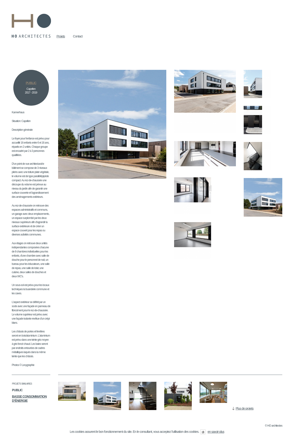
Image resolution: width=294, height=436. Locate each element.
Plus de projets (245, 408)
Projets (61, 36)
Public (17, 390)
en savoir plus (216, 431)
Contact (77, 36)
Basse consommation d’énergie (29, 398)
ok (203, 431)
